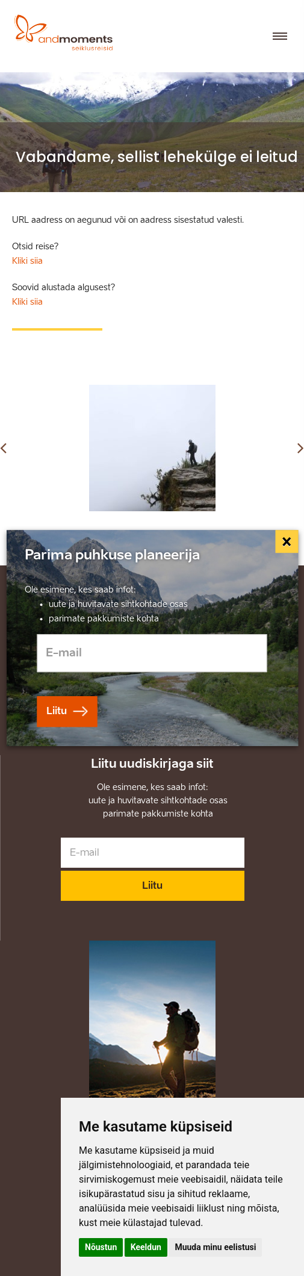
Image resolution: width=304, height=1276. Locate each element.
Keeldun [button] (146, 1247)
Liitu (152, 885)
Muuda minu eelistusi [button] (215, 1247)
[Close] (287, 541)
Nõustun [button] (101, 1247)
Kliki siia (27, 261)
